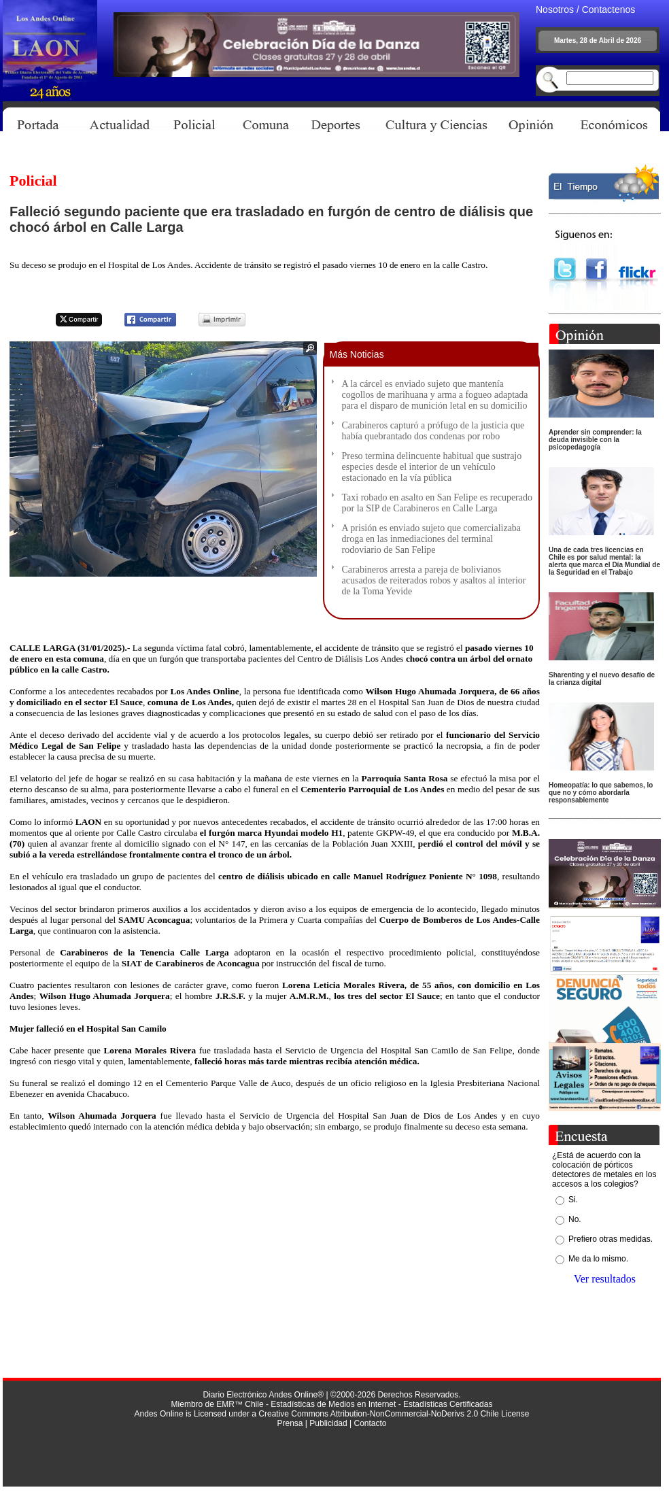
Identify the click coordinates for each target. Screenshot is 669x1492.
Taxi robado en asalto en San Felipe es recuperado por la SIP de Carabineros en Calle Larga (437, 502)
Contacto (370, 1423)
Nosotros (555, 9)
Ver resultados (605, 1279)
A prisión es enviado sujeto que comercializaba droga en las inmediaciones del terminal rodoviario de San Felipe (431, 539)
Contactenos (609, 9)
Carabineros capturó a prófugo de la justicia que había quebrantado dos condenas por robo (433, 430)
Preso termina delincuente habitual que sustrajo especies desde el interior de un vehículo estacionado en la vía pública (432, 467)
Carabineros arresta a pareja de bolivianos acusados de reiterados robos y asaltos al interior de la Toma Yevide (434, 580)
